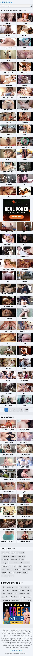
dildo (29, 569)
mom (7, 553)
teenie (29, 590)
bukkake (4, 566)
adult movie (21, 556)
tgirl (23, 600)
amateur (13, 556)
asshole (4, 576)
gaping (23, 597)
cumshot (26, 563)
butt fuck (18, 569)
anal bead (21, 553)
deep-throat (9, 587)
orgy (16, 587)
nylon (24, 569)
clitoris (19, 572)
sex (28, 593)
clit (14, 572)
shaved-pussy (16, 600)
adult (20, 563)
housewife (9, 597)
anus (10, 572)
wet (8, 590)
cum (11, 563)
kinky (15, 593)
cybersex (10, 576)
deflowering (5, 556)
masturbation (6, 600)
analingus (4, 563)
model (28, 597)
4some (25, 572)
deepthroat (14, 559)
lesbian (16, 597)
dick (3, 569)
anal (3, 553)
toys (30, 566)
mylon (10, 566)
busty (25, 566)
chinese (14, 553)
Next (26, 410)
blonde (27, 587)
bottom (21, 559)
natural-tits (22, 590)
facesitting (22, 593)
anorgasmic (5, 559)
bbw (3, 597)
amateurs (14, 590)
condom (4, 572)
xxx (15, 566)
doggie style (9, 569)
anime (21, 587)
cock (15, 563)
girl (3, 587)
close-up (28, 600)
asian (3, 590)
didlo (20, 566)
